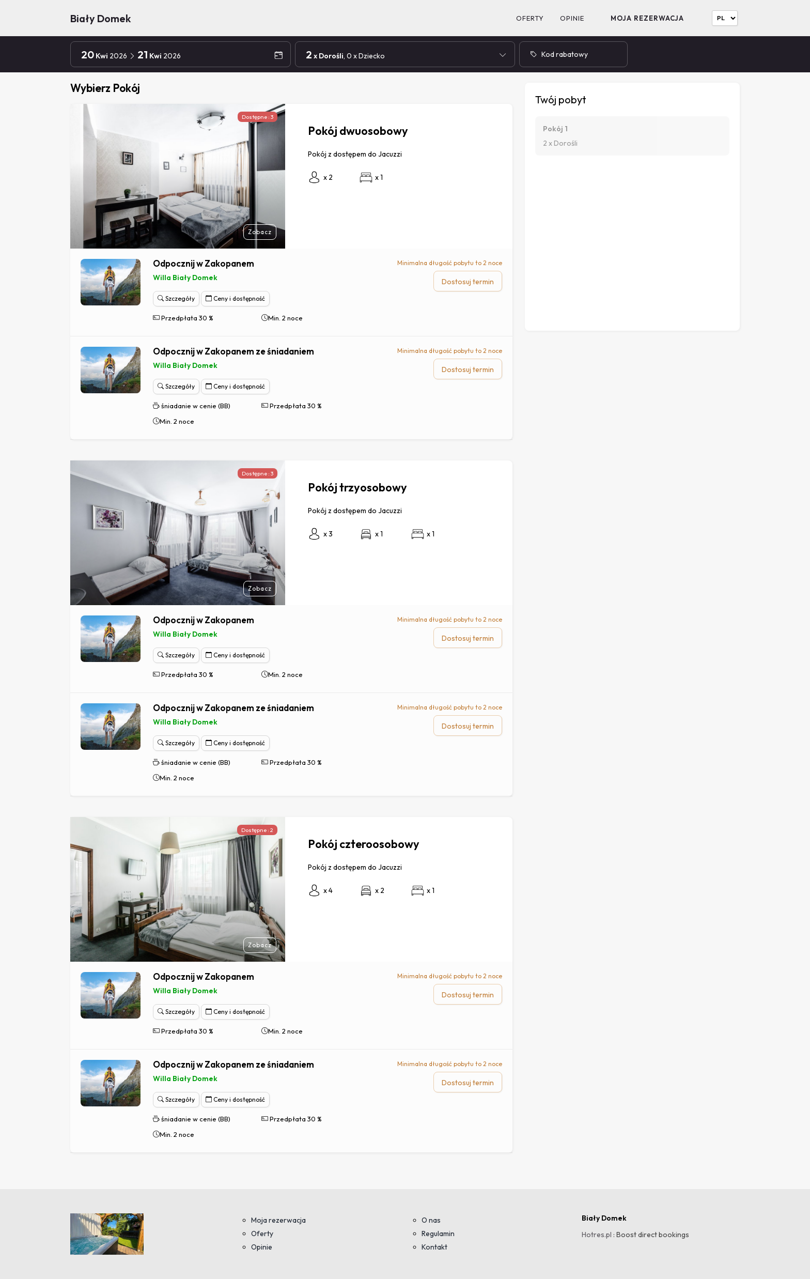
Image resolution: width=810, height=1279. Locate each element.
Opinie (572, 18)
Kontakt (434, 1247)
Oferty (530, 18)
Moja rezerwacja (647, 18)
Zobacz (260, 232)
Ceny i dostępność (235, 298)
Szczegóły (176, 298)
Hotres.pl (597, 1234)
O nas (431, 1220)
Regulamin (438, 1233)
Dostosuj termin (468, 281)
